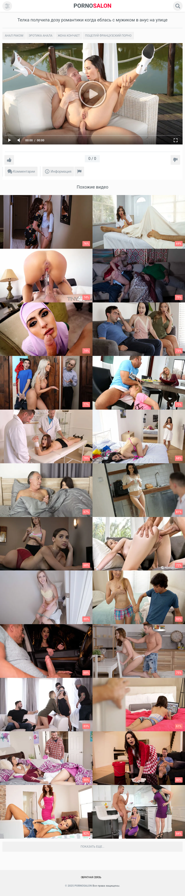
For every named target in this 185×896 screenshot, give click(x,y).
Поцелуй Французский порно (108, 35)
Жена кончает (69, 35)
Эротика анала (41, 35)
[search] (178, 6)
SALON (92, 6)
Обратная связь (91, 877)
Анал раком (14, 35)
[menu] (7, 6)
